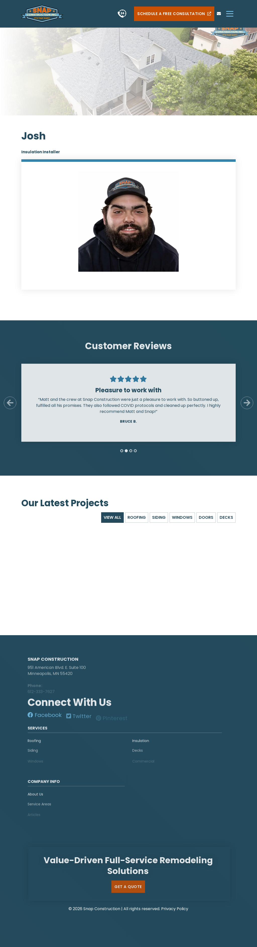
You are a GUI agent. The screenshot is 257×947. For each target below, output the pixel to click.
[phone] (122, 13)
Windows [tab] (182, 517)
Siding (33, 753)
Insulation (140, 743)
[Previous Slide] (10, 405)
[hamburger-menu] (229, 13)
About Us (35, 796)
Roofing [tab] (136, 517)
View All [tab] (112, 517)
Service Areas (39, 807)
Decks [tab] (226, 517)
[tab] (121, 453)
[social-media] (45, 717)
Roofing (34, 743)
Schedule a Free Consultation (174, 14)
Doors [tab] (206, 517)
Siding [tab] (159, 517)
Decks (137, 753)
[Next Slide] (247, 405)
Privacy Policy (174, 909)
